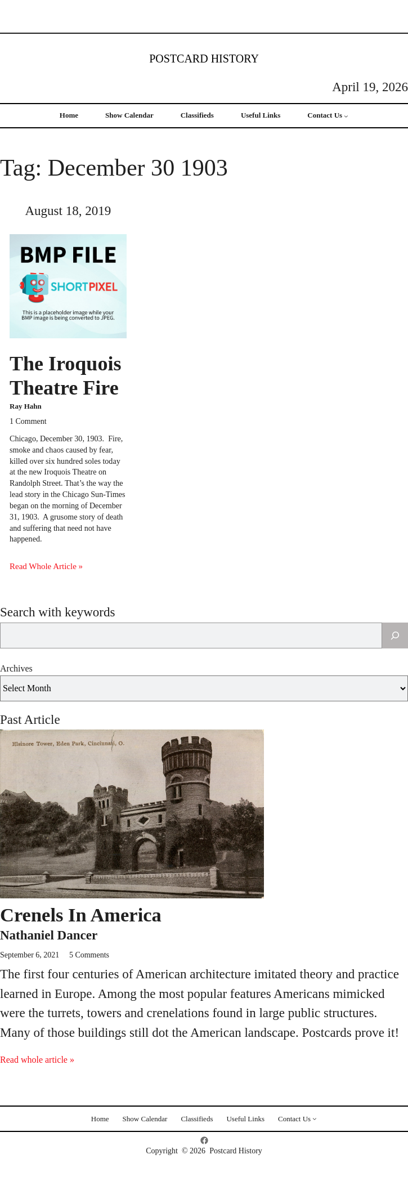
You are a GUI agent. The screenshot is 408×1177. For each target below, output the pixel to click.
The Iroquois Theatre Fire (65, 375)
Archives (16, 668)
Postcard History (204, 58)
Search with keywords (57, 612)
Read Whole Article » (46, 566)
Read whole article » (37, 1059)
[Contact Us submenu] (346, 116)
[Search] (395, 635)
